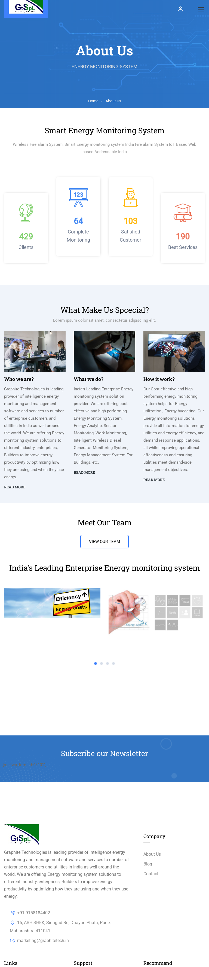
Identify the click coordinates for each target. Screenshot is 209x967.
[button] (95, 663)
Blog (147, 864)
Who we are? (19, 379)
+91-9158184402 (30, 912)
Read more (14, 487)
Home (93, 101)
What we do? (88, 379)
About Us (152, 854)
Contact (150, 873)
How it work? (159, 379)
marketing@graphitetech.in (39, 940)
